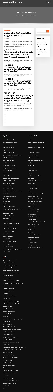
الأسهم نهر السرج (6, 369)
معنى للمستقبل (30, 148)
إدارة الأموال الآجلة (6, 316)
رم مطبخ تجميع (5, 289)
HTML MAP (43, 389)
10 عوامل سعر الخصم (7, 362)
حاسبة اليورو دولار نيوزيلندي (8, 186)
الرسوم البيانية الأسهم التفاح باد (33, 201)
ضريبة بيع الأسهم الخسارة (7, 215)
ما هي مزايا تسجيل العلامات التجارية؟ (10, 291)
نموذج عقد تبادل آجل (31, 236)
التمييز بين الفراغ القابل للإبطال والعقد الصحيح (36, 219)
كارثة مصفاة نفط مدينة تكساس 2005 (10, 261)
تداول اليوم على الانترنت (32, 183)
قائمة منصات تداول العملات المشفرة (9, 377)
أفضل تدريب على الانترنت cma (8, 151)
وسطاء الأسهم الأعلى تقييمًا (8, 233)
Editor (7, 38)
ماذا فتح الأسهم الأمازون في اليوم (34, 151)
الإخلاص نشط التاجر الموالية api (9, 163)
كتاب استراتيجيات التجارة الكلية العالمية (35, 198)
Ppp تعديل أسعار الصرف (41, 41)
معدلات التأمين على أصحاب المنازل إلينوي (35, 178)
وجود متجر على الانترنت (32, 138)
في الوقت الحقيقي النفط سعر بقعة (9, 349)
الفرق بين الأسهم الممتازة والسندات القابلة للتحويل (12, 153)
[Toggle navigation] (48, 2)
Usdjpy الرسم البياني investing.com (10, 352)
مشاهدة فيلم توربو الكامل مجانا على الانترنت (11, 276)
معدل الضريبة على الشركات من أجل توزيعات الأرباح (12, 245)
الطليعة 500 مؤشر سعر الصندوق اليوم (10, 141)
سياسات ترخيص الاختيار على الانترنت (34, 231)
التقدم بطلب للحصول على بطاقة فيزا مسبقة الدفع (12, 324)
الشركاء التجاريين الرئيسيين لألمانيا (9, 225)
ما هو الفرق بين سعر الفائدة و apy (9, 326)
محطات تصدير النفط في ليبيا (8, 148)
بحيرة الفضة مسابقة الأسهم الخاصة (9, 138)
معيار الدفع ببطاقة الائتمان (32, 153)
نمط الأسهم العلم (31, 163)
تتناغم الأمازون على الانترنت (8, 357)
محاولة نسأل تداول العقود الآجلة (33, 234)
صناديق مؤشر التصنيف (7, 191)
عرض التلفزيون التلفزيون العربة (34, 186)
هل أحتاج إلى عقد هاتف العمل (8, 146)
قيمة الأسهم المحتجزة (32, 143)
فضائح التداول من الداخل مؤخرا (33, 214)
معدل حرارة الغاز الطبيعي (41, 51)
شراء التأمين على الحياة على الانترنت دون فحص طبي (12, 314)
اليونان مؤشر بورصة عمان (8, 354)
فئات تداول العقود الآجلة (7, 281)
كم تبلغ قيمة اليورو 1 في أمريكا (8, 158)
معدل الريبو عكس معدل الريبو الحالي (9, 228)
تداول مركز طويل (31, 229)
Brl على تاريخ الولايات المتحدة (8, 286)
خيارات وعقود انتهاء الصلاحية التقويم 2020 (10, 220)
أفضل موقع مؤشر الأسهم (7, 168)
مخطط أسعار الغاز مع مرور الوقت (9, 218)
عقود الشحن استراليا (7, 171)
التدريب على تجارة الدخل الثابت (9, 359)
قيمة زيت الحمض (31, 176)
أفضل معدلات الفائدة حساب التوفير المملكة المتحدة (12, 344)
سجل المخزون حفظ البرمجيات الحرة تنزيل (11, 331)
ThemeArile (38, 389)
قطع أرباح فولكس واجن (32, 224)
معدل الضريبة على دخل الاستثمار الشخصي (11, 266)
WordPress (23, 389)
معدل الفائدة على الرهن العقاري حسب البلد (36, 141)
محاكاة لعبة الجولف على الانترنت (9, 223)
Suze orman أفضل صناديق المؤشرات (10, 364)
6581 (4, 382)
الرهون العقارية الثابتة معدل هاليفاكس (35, 173)
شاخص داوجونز (5, 230)
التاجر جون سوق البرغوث (7, 161)
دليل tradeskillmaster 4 (8, 334)
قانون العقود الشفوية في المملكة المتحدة (35, 158)
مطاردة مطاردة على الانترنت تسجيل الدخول (11, 374)
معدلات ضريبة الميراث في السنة (9, 259)
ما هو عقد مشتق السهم (32, 181)
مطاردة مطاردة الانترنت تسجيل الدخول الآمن (11, 299)
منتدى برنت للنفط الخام (32, 211)
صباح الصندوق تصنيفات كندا (8, 183)
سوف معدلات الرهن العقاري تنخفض (9, 238)
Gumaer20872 (7, 30)
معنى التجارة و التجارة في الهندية (9, 243)
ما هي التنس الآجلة (31, 203)
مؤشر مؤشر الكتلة (6, 198)
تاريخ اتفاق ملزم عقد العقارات (8, 284)
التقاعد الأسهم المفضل (7, 274)
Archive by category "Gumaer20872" (29, 15)
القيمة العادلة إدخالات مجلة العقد (9, 178)
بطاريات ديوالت (30, 171)
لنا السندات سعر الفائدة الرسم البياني (10, 166)
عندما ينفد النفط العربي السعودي (9, 203)
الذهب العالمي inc (6, 248)
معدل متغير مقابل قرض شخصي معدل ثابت (11, 269)
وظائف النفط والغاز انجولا (32, 241)
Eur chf (29, 188)
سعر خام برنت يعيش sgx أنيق (33, 221)
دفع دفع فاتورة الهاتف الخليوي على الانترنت (11, 176)
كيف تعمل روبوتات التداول (7, 304)
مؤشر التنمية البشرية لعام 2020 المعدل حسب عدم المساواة (14, 341)
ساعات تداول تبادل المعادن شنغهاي (9, 193)
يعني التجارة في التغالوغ (41, 48)
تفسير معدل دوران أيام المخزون (9, 339)
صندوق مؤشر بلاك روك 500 (8, 196)
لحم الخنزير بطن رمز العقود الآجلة (34, 156)
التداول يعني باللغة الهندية (32, 239)
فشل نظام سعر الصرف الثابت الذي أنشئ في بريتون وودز (13, 279)
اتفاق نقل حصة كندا (6, 173)
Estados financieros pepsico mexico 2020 (11, 188)
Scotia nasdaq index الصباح (8, 372)
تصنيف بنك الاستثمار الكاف (8, 156)
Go (47, 31)
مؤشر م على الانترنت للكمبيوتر (12, 2)
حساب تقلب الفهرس (31, 161)
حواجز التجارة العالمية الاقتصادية (34, 206)
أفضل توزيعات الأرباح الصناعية (8, 213)
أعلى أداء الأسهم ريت (7, 309)
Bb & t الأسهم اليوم (40, 54)
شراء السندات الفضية (7, 235)
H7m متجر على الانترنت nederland (34, 196)
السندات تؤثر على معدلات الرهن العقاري (35, 191)
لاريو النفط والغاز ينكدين (32, 216)
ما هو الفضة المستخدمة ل (32, 168)
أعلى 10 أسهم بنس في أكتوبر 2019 (9, 367)
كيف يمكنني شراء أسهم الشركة (8, 321)
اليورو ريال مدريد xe (6, 379)
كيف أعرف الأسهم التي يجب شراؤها (9, 256)
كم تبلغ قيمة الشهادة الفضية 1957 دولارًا (35, 244)
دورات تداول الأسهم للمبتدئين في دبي (10, 264)
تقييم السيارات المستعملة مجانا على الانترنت (11, 336)
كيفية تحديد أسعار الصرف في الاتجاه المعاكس (36, 146)
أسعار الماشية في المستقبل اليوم (9, 181)
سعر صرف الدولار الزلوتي (7, 319)
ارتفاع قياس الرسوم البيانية (8, 143)
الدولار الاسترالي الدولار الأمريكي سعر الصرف (11, 296)
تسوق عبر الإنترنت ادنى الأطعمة (9, 306)
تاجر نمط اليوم (5, 311)
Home (17, 15)
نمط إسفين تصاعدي (31, 226)
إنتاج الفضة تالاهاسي (31, 166)
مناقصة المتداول (6, 201)
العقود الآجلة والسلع (6, 294)
